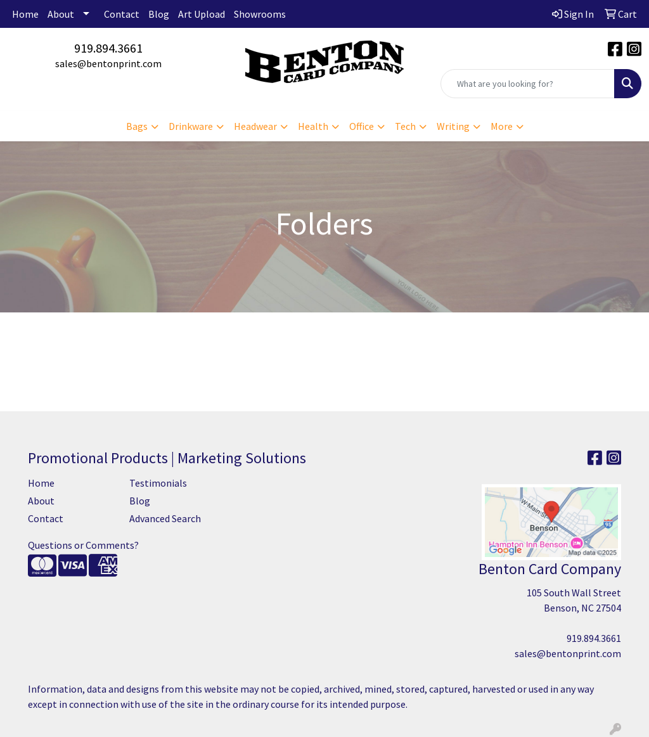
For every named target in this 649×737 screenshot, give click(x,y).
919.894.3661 (108, 48)
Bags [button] (137, 126)
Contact (121, 14)
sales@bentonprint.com (108, 63)
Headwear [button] (255, 126)
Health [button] (313, 126)
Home (25, 14)
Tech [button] (405, 126)
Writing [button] (453, 126)
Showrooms (260, 14)
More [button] (502, 126)
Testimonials (158, 483)
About (61, 14)
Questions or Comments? (83, 545)
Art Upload (201, 14)
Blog (158, 14)
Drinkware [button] (191, 126)
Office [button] (361, 126)
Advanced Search (165, 518)
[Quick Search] (527, 83)
